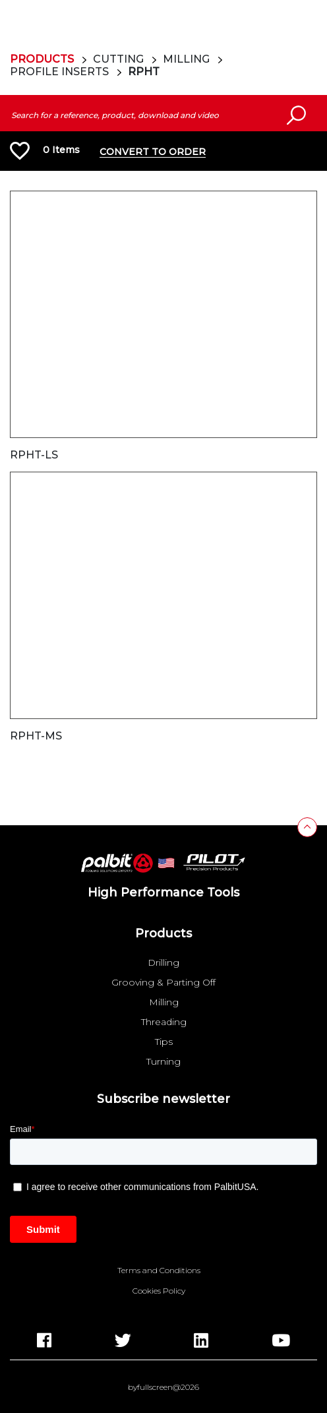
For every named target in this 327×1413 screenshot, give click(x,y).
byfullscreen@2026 (163, 1387)
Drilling (163, 962)
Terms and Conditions (158, 1270)
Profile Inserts (59, 71)
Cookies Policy (159, 1291)
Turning (163, 1061)
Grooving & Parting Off (163, 982)
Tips (164, 1041)
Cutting (118, 59)
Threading (164, 1021)
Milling (186, 59)
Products (42, 59)
